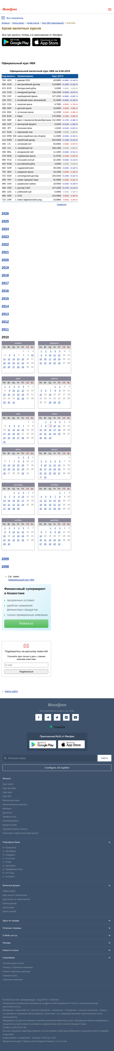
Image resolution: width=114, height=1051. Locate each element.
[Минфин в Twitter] (57, 717)
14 (18, 359)
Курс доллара (9, 788)
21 (18, 363)
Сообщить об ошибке (57, 767)
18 (4, 363)
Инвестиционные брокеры (15, 804)
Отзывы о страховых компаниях (18, 967)
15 (23, 359)
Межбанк (7, 808)
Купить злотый (9, 911)
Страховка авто (10, 975)
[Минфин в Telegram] (48, 717)
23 (45, 363)
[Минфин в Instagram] (66, 717)
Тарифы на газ (9, 817)
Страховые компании (13, 979)
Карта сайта (11, 691)
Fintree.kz (26, 623)
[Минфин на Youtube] (75, 717)
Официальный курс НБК (21, 579)
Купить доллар (9, 903)
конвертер (61, 204)
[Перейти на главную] (10, 9)
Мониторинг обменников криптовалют (20, 833)
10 (32, 355)
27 (14, 367)
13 (14, 359)
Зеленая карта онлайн (13, 963)
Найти (104, 758)
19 (9, 363)
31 (14, 402)
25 (4, 367)
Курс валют (8, 784)
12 (9, 359)
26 (9, 367)
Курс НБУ (7, 796)
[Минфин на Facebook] (38, 717)
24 (50, 363)
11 (4, 359)
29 (23, 367)
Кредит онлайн (10, 825)
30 (9, 402)
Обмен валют (9, 891)
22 (23, 363)
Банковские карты (11, 800)
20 (14, 363)
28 (18, 367)
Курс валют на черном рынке (16, 899)
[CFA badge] (10, 991)
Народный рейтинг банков (15, 829)
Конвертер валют (11, 821)
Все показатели (15, 18)
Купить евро (8, 907)
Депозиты (7, 813)
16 (45, 359)
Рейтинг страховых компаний (16, 971)
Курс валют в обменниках (15, 895)
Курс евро (7, 792)
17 (50, 359)
